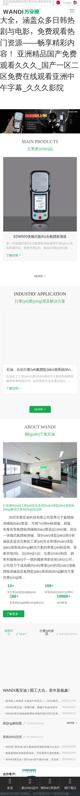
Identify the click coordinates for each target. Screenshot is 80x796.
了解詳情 (13, 255)
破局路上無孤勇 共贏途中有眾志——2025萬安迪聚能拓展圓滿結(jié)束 (33, 700)
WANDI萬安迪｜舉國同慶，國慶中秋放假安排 (32, 707)
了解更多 (13, 613)
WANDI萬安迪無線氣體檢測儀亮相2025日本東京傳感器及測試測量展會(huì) (33, 713)
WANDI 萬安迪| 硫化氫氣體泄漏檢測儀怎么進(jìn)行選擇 (33, 746)
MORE (40, 276)
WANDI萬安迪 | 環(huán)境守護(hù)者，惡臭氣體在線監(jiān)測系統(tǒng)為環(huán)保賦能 (33, 759)
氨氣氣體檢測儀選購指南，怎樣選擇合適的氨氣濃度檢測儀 (34, 753)
